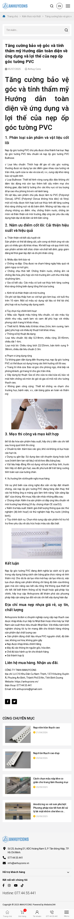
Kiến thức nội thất (31, 16)
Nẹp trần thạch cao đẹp (46, 753)
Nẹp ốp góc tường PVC (17, 150)
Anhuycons (11, 617)
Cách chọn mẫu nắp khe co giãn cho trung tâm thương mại (50, 780)
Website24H (50, 904)
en (59, 6)
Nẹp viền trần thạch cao (46, 727)
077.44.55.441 (15, 857)
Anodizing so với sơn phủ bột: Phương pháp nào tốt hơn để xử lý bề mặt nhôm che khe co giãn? (50, 808)
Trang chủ (10, 16)
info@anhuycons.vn (18, 863)
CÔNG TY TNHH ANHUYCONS (21, 670)
